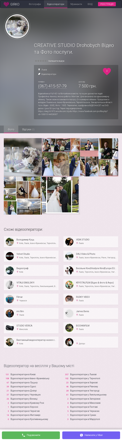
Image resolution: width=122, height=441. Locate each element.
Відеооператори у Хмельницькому (88, 394)
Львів (44, 70)
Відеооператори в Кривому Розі (27, 403)
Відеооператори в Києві (23, 374)
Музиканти (76, 4)
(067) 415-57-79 (52, 86)
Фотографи (35, 4)
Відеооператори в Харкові (84, 382)
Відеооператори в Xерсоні (24, 407)
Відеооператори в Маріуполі (85, 419)
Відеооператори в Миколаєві (85, 403)
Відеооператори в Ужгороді (84, 390)
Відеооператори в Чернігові (25, 411)
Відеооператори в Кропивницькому (29, 419)
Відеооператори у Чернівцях (26, 394)
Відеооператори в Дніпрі (24, 390)
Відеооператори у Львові (83, 374)
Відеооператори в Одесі (23, 386)
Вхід (90, 4)
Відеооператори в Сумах (83, 415)
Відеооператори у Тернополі (85, 378)
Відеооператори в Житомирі (25, 415)
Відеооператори (55, 4)
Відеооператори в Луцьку (24, 382)
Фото (11, 129)
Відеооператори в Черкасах (84, 411)
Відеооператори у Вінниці (24, 399)
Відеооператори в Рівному (84, 386)
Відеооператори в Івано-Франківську (30, 378)
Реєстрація (106, 4)
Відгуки (28, 129)
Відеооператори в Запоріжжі (85, 399)
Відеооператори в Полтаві (84, 407)
